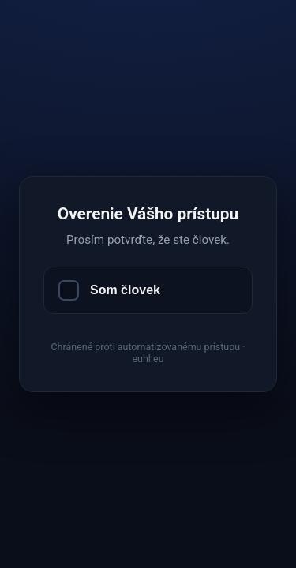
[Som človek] (148, 290)
